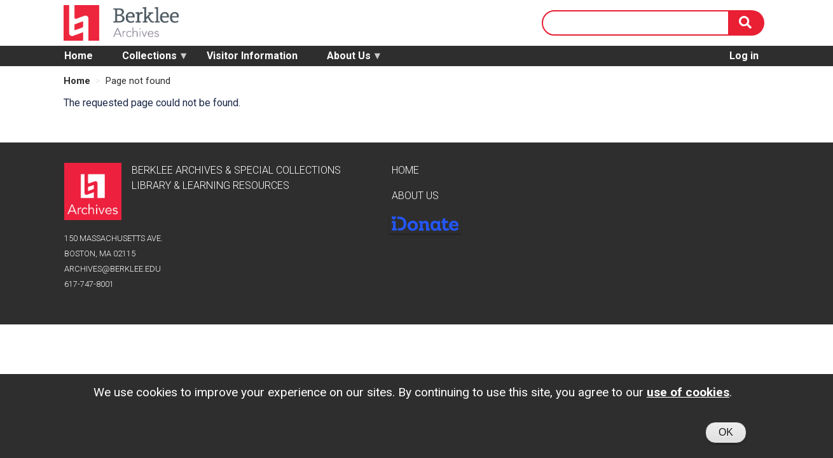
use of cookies (688, 395)
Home (78, 56)
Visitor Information (252, 56)
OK (726, 435)
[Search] (746, 23)
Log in (744, 56)
